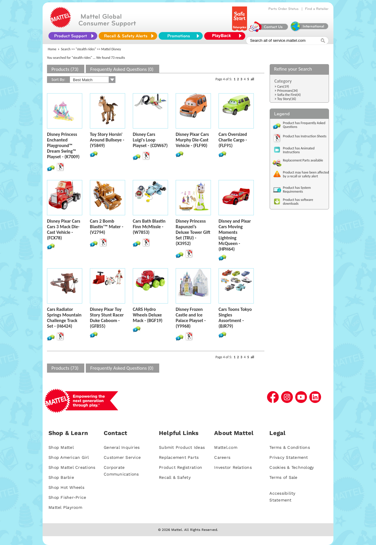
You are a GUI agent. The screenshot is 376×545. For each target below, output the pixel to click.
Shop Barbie (61, 477)
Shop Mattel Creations (71, 467)
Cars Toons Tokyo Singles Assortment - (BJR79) (235, 317)
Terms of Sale (283, 477)
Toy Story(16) (286, 99)
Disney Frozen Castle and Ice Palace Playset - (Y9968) (191, 317)
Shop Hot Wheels (66, 487)
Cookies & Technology (291, 467)
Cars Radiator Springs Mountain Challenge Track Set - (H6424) (64, 317)
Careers (222, 457)
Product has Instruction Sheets (304, 136)
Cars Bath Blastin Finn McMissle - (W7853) (149, 226)
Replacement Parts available (303, 160)
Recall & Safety (175, 477)
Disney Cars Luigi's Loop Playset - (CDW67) (150, 139)
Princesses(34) (287, 91)
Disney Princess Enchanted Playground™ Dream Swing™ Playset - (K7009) (63, 145)
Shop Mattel (61, 447)
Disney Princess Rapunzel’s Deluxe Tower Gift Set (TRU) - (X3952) (193, 232)
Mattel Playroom (65, 507)
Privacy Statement (288, 457)
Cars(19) (283, 86)
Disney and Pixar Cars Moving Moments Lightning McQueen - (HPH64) (235, 235)
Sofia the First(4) (289, 95)
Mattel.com (225, 447)
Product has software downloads (298, 202)
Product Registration (180, 467)
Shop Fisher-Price (67, 497)
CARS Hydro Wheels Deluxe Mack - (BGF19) (147, 314)
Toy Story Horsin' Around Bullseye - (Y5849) (107, 139)
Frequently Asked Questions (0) (121, 69)
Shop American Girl (68, 457)
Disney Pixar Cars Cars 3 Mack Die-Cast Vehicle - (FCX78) (63, 229)
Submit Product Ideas (182, 447)
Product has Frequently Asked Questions (304, 125)
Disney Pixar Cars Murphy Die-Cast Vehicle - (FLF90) (192, 139)
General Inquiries (122, 447)
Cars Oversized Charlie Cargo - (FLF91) (233, 139)
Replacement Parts (179, 457)
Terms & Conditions (289, 447)
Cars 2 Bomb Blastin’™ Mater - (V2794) (106, 226)
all (252, 79)
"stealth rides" (86, 49)
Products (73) (64, 69)
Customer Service (122, 457)
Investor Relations (233, 467)
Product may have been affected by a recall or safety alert (306, 174)
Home (52, 49)
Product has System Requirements (297, 190)
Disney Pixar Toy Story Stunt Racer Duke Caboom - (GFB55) (107, 317)
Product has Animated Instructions (299, 150)
